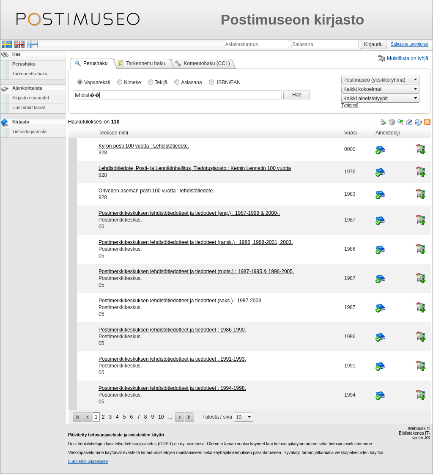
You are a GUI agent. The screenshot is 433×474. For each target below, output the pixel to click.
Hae (16, 54)
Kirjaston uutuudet (30, 97)
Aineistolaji (387, 133)
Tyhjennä (350, 105)
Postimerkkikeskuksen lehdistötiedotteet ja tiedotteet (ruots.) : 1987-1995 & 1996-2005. (196, 271)
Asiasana (191, 82)
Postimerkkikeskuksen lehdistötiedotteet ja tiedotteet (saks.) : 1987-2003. (181, 301)
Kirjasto (20, 121)
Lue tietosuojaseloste (88, 461)
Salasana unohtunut (409, 44)
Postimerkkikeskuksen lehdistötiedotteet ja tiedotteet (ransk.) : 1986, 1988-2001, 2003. (196, 242)
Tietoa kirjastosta (29, 131)
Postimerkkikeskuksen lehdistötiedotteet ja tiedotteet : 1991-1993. (172, 359)
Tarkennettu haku (29, 73)
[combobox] (376, 80)
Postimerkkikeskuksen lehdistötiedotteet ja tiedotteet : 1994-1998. (172, 388)
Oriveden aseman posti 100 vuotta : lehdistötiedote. (156, 191)
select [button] (415, 79)
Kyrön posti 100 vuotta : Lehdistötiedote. (144, 146)
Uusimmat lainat (28, 107)
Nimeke (132, 82)
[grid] (249, 127)
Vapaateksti (97, 82)
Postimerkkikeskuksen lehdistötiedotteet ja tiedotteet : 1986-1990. (172, 330)
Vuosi (350, 133)
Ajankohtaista (27, 87)
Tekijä (161, 82)
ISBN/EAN (228, 82)
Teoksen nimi (113, 133)
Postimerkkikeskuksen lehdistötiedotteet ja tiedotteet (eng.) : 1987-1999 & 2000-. (189, 213)
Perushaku (24, 63)
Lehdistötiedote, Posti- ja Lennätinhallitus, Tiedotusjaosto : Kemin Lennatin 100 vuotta (195, 168)
